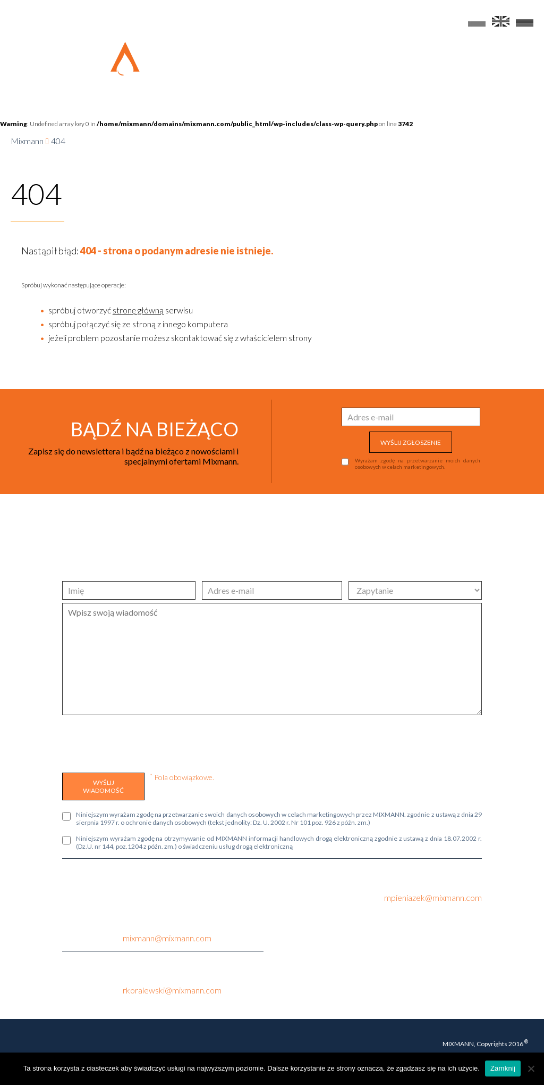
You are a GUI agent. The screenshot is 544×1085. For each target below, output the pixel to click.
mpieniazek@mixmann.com (433, 897)
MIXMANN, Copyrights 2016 (485, 1043)
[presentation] (143, 741)
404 (58, 141)
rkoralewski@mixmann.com (172, 990)
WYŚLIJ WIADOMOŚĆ (103, 786)
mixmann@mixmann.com (167, 938)
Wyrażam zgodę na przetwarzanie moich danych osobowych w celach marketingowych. (417, 463)
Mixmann (27, 141)
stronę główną (138, 310)
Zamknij (502, 1068)
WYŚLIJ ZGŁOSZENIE (410, 442)
